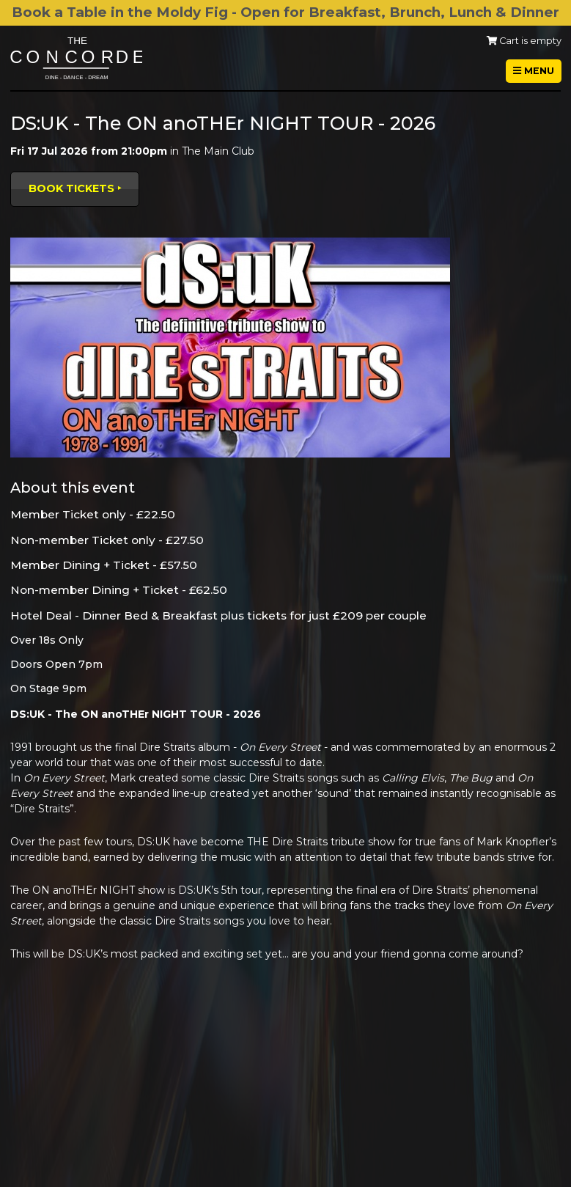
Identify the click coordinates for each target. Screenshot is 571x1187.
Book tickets (71, 188)
